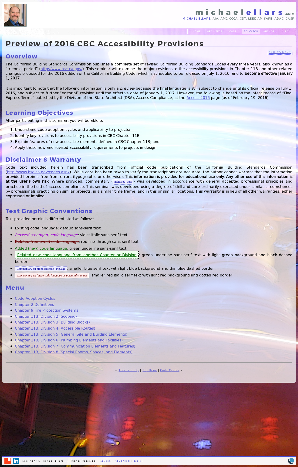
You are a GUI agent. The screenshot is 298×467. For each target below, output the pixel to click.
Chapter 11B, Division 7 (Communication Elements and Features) (75, 346)
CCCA (233, 18)
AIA (216, 18)
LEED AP (255, 18)
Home (197, 31)
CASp (290, 18)
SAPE (268, 18)
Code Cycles (169, 370)
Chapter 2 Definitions (34, 304)
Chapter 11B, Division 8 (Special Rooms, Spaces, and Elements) (73, 352)
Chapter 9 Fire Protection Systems (46, 310)
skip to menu (280, 52)
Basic (137, 461)
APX (223, 18)
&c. (287, 31)
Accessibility (129, 370)
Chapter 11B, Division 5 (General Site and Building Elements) (71, 334)
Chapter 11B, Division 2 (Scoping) (46, 316)
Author (269, 31)
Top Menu (149, 370)
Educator (251, 31)
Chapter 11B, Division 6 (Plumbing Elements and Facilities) (69, 340)
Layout (105, 461)
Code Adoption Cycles (35, 298)
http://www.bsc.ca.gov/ (61, 69)
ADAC (279, 18)
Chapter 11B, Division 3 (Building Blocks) (52, 322)
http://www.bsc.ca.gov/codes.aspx (38, 172)
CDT (243, 18)
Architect (215, 31)
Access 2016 (198, 97)
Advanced (122, 461)
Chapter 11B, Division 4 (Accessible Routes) (55, 328)
